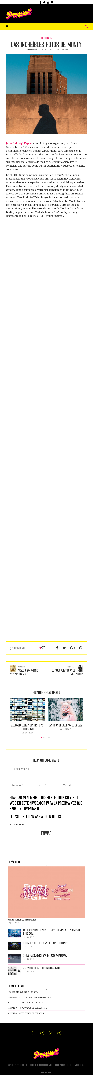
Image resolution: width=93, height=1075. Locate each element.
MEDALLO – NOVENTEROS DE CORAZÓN (26, 1013)
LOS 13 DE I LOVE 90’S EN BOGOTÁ (23, 992)
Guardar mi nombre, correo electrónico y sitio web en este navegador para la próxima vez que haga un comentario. (46, 803)
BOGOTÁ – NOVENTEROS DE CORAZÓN (25, 1002)
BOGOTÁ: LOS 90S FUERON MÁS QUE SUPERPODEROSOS (45, 943)
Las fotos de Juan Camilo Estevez (65, 725)
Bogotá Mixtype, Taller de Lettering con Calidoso (22, 920)
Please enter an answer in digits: (36, 816)
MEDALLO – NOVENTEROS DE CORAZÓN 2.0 (27, 1008)
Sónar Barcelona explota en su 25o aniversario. (45, 955)
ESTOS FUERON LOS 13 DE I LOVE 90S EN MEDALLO (30, 997)
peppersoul (32, 49)
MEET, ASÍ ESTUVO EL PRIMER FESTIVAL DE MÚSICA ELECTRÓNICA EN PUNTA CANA (51, 932)
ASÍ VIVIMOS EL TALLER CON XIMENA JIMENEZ (42, 967)
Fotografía (46, 38)
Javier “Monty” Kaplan (19, 143)
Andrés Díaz (80, 1065)
